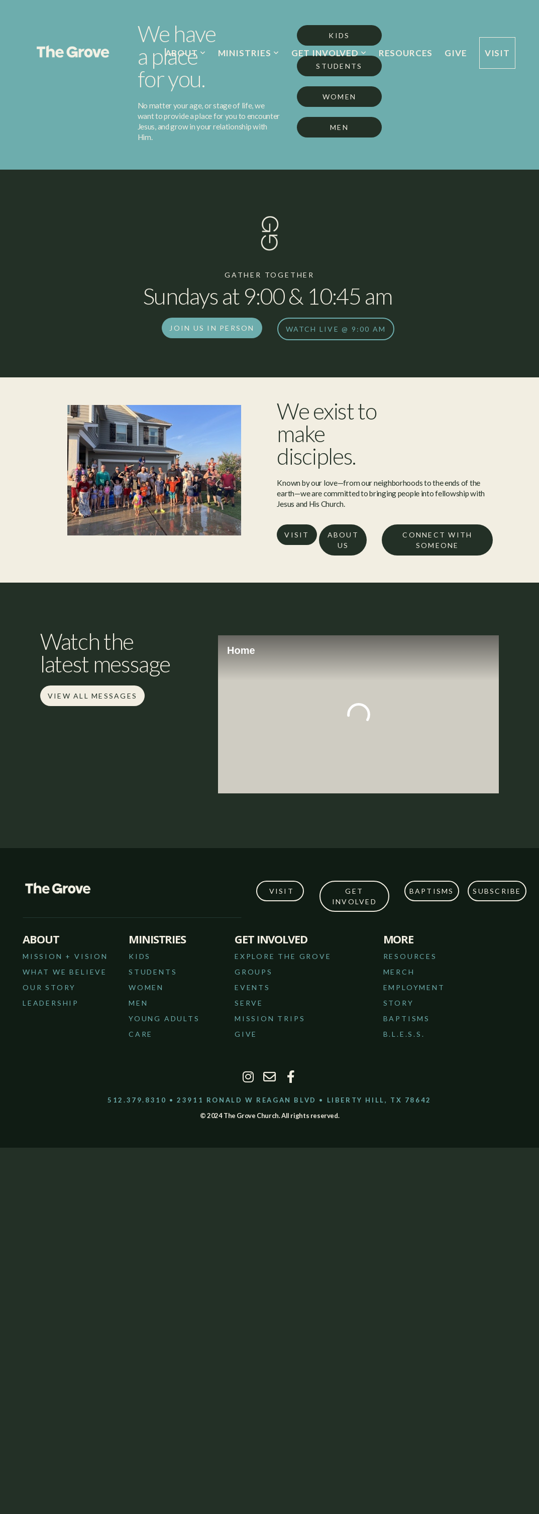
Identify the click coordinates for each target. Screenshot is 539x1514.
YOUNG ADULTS (164, 1018)
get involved (354, 896)
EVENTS (252, 987)
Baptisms (431, 891)
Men (339, 127)
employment (414, 987)
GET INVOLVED (329, 53)
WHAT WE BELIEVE (65, 972)
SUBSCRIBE (497, 891)
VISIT (497, 53)
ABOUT (185, 53)
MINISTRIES (248, 53)
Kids (339, 35)
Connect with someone (437, 539)
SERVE (249, 1003)
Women (339, 96)
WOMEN (146, 987)
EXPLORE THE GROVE (283, 956)
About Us (343, 539)
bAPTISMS (406, 1018)
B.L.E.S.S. (404, 1034)
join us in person (211, 328)
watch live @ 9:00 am (336, 329)
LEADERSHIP (51, 1003)
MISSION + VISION (65, 956)
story (398, 1003)
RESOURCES (406, 53)
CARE (141, 1034)
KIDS (140, 956)
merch (399, 972)
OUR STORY (49, 987)
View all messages (92, 696)
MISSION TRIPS (270, 1018)
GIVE (456, 53)
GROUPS (254, 972)
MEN (138, 1003)
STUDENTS (153, 972)
